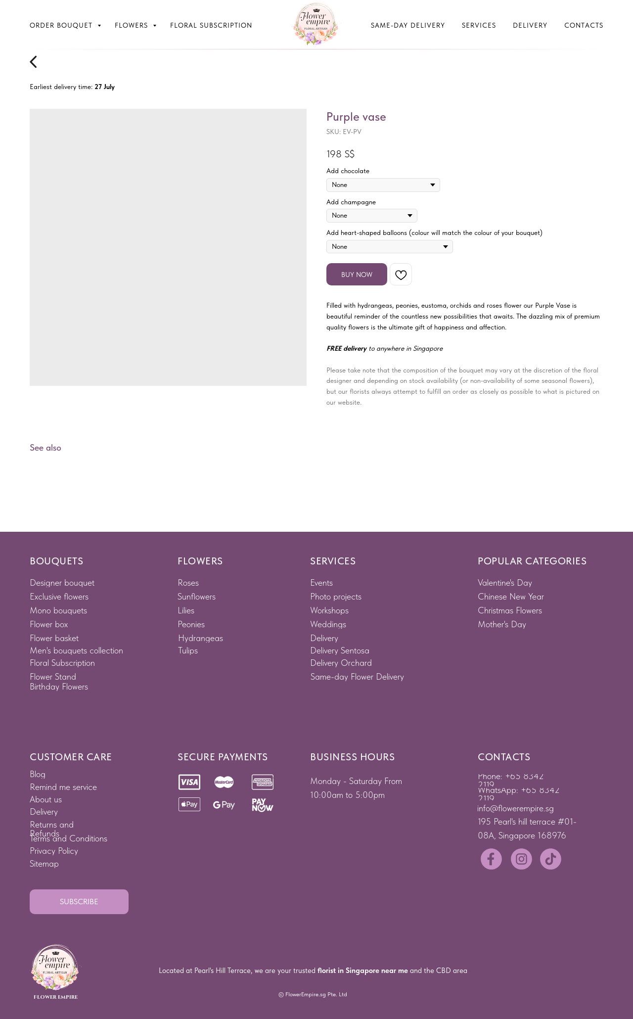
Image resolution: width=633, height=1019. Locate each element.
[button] (79, 901)
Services (479, 25)
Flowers (132, 25)
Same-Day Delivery (408, 25)
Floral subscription (211, 25)
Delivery (530, 25)
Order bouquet (62, 25)
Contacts (583, 25)
